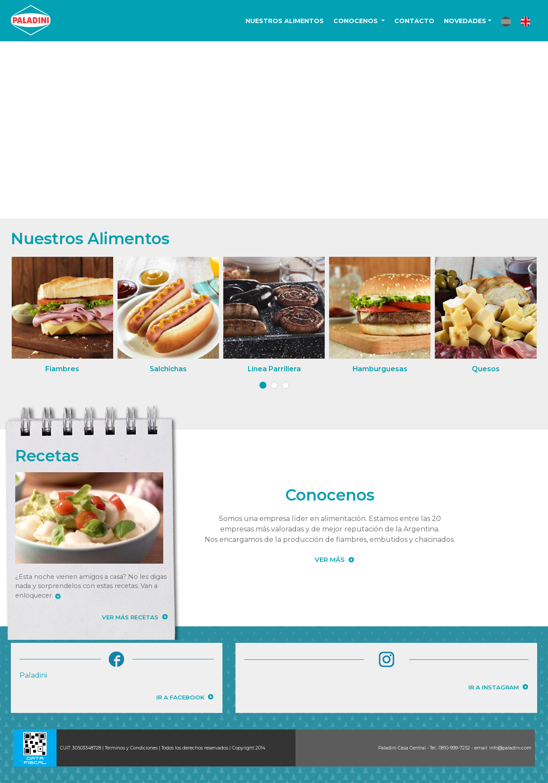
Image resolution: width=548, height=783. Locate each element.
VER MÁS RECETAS (130, 617)
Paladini (33, 675)
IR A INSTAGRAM (493, 687)
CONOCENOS (356, 21)
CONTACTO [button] (414, 21)
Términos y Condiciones (131, 748)
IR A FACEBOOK (180, 697)
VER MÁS (330, 560)
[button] (506, 21)
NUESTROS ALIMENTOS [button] (284, 21)
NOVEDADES (465, 21)
